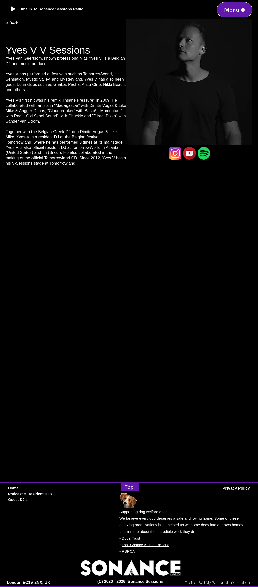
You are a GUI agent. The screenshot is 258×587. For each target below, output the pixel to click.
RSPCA (128, 551)
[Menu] (234, 9)
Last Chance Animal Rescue (145, 545)
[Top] (130, 487)
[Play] (13, 8)
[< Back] (22, 23)
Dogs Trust (131, 538)
